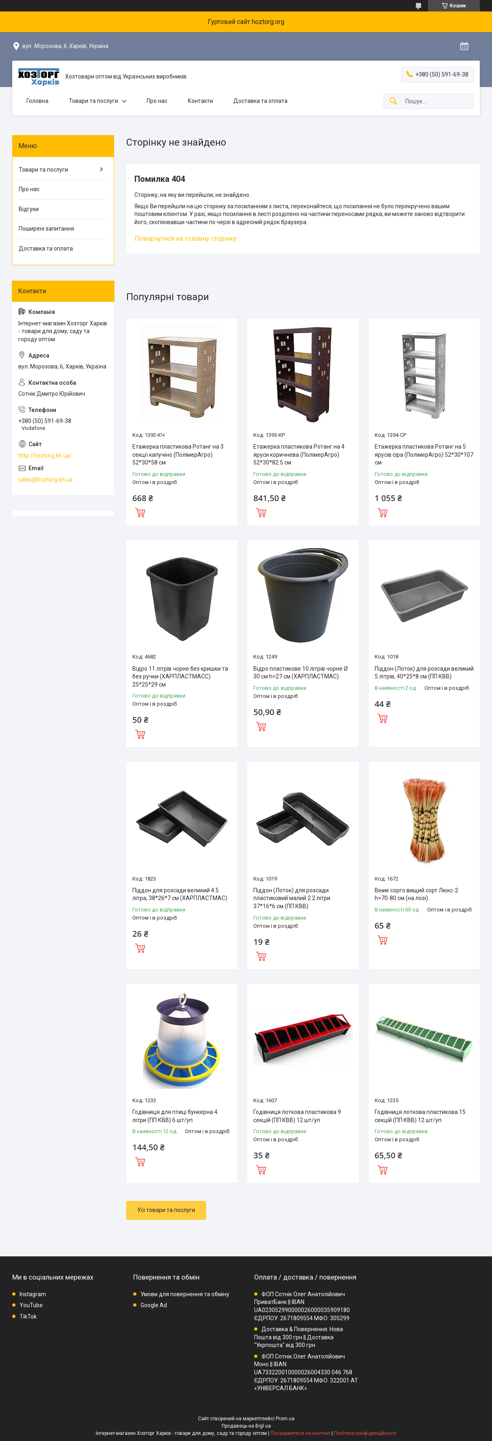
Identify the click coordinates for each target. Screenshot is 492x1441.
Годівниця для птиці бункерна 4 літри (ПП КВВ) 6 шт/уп (174, 1116)
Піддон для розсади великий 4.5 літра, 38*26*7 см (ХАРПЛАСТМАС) (179, 894)
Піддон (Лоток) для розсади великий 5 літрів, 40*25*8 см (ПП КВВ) (424, 672)
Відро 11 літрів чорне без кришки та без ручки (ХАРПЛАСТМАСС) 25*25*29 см (180, 676)
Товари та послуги (93, 101)
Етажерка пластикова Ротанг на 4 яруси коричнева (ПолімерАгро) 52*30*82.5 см (299, 454)
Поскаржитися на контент (300, 1433)
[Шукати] (393, 101)
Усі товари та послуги (166, 1210)
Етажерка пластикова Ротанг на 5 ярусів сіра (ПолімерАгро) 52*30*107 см (424, 454)
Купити (140, 511)
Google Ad (154, 1305)
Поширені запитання (46, 228)
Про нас (157, 101)
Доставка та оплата (260, 101)
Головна (37, 101)
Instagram (33, 1294)
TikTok (28, 1316)
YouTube (31, 1305)
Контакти (200, 101)
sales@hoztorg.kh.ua (45, 479)
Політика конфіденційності (365, 1433)
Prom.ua (285, 1418)
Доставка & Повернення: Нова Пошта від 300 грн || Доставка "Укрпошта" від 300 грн (298, 1337)
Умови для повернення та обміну (185, 1294)
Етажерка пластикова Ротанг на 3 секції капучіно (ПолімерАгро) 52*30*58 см (178, 454)
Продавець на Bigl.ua (246, 1426)
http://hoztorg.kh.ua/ (45, 455)
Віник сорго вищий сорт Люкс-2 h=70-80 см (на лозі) (416, 894)
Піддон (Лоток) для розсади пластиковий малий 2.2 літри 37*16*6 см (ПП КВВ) (291, 898)
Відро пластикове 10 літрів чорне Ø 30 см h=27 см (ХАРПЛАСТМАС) (300, 672)
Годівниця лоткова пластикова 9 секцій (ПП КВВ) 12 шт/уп (297, 1116)
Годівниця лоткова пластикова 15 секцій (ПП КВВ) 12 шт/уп (420, 1116)
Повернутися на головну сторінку (185, 238)
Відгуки (29, 209)
